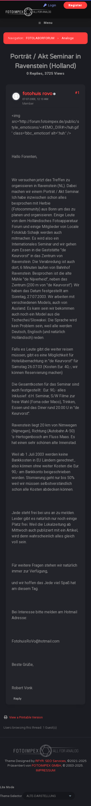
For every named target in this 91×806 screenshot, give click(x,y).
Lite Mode (7, 787)
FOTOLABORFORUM (40, 38)
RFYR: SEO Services (50, 761)
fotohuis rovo (37, 94)
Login (49, 5)
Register (75, 5)
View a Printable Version (26, 717)
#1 (77, 93)
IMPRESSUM (45, 770)
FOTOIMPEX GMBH (46, 766)
